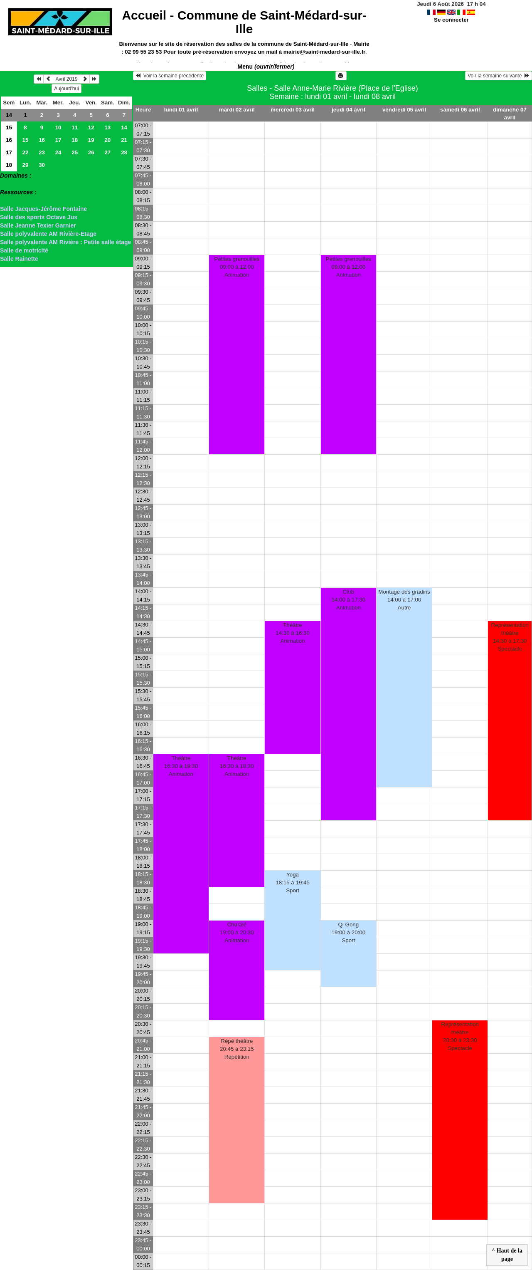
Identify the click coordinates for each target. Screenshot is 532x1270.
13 (107, 127)
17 (58, 140)
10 (58, 127)
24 (58, 152)
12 (91, 127)
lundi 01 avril (181, 109)
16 (9, 140)
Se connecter (451, 20)
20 (107, 140)
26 (91, 152)
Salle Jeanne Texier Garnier (38, 225)
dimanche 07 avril (510, 113)
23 (42, 152)
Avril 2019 (66, 79)
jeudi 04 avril (348, 109)
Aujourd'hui (66, 89)
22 (25, 152)
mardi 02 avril (237, 109)
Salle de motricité (24, 250)
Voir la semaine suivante (499, 76)
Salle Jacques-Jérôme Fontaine (43, 208)
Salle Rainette (19, 258)
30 (42, 165)
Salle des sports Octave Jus (38, 217)
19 (91, 140)
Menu (266, 66)
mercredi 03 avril (293, 109)
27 (107, 152)
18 (74, 140)
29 (25, 165)
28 (124, 152)
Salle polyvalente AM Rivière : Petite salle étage (65, 242)
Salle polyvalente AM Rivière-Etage (48, 233)
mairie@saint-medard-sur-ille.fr (324, 52)
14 (9, 115)
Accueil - (244, 22)
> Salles (11, 184)
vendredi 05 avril (404, 109)
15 (9, 127)
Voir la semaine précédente (169, 76)
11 (74, 127)
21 (124, 140)
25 (74, 152)
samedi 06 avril (460, 109)
